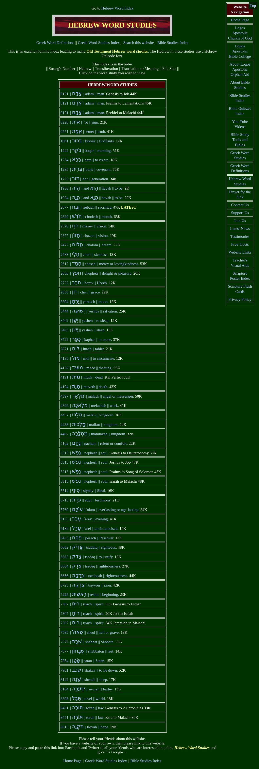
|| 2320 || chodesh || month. (87, 216)
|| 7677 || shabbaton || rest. (87, 651)
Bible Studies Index (173, 43)
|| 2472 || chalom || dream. (87, 245)
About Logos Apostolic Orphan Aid (240, 69)
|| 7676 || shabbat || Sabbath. (88, 642)
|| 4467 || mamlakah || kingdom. (93, 434)
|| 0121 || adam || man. (83, 94)
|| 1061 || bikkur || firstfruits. (88, 141)
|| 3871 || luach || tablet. (83, 349)
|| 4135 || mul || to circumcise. (88, 358)
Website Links (240, 252)
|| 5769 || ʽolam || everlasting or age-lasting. (100, 510)
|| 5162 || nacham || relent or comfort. (94, 443)
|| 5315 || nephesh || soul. (84, 453)
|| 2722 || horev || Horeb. (84, 283)
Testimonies (239, 236)
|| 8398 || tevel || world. (83, 698)
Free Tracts (240, 244)
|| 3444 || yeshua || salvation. (89, 311)
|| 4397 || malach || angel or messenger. (97, 396)
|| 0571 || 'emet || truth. (83, 131)
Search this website (138, 43)
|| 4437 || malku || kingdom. (87, 415)
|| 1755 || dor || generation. (85, 179)
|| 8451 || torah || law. (82, 708)
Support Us (240, 213)
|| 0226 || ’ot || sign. (80, 122)
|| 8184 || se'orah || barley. (87, 689)
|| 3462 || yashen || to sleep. (85, 320)
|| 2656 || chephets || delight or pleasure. (96, 273)
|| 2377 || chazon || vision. (85, 236)
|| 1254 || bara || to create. (85, 160)
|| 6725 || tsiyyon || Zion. (86, 585)
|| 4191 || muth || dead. (82, 377)
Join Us (240, 221)
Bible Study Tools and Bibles (239, 139)
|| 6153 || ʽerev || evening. (85, 519)
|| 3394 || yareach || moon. (85, 302)
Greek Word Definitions (55, 43)
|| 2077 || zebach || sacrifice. (86, 207)
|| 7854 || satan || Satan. (83, 661)
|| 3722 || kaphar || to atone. (86, 339)
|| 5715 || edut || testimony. (86, 500)
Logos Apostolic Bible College (240, 51)
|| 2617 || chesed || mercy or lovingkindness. (100, 264)
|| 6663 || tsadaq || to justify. (87, 557)
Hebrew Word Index (117, 8)
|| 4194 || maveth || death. (84, 387)
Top (253, 5)
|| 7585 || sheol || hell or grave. (90, 632)
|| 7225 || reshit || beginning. (90, 594)
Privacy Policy (240, 299)
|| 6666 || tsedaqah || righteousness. (94, 576)
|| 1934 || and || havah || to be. (92, 198)
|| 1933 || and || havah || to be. (92, 188)
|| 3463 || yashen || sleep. (83, 330)
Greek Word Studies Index (99, 43)
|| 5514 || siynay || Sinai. (83, 490)
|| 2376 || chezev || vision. (84, 226)
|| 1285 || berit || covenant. (86, 169)
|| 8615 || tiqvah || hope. (85, 727)
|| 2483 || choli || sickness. (84, 254)
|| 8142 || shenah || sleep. (84, 679)
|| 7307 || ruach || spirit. (82, 604)
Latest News (240, 228)
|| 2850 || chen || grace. (81, 292)
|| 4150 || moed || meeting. (87, 368)
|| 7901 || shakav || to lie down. (89, 670)
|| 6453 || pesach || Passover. (87, 538)
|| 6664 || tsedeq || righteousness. (91, 566)
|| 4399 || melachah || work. (90, 405)
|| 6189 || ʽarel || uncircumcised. (90, 528)
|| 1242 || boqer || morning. (86, 150)
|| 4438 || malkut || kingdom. (90, 424)
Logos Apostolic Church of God (240, 33)
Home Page (72, 761)
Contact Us (240, 205)
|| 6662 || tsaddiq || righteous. (89, 547)
